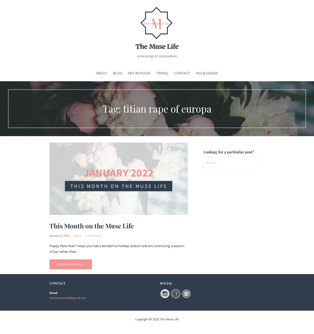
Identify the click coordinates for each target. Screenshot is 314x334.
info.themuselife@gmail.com (67, 298)
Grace (77, 235)
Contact (182, 73)
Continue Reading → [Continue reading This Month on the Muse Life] (71, 264)
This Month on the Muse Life (91, 225)
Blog (117, 73)
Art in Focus (139, 73)
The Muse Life (157, 47)
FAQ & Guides (207, 73)
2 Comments (93, 235)
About (101, 73)
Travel (162, 73)
